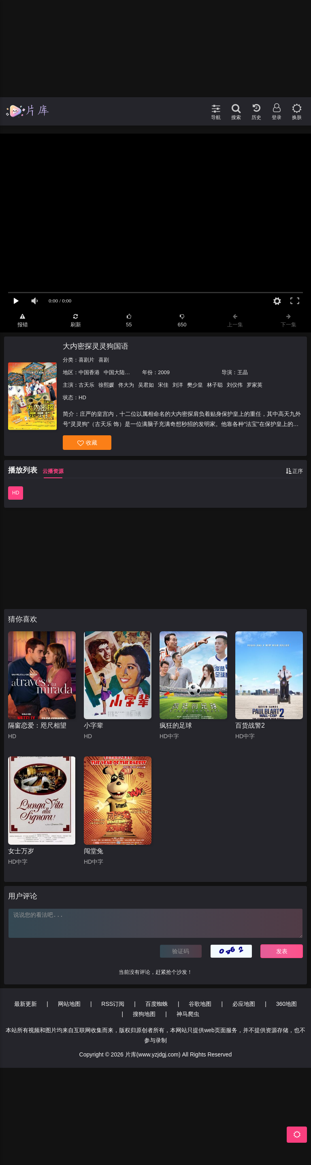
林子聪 (215, 385)
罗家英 (254, 385)
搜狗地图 (144, 1014)
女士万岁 (21, 851)
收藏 (87, 442)
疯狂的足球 (176, 725)
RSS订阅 (112, 1004)
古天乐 (86, 385)
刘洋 (178, 385)
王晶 (242, 372)
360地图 (286, 1004)
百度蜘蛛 (156, 1004)
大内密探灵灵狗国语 (95, 346)
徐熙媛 (106, 385)
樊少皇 (195, 385)
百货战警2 (250, 725)
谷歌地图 (200, 1004)
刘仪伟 (235, 385)
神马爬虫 (188, 1014)
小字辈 (93, 725)
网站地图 (69, 1004)
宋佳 (163, 385)
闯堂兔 (93, 851)
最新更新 (25, 1004)
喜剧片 (86, 360)
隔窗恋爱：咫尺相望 (37, 725)
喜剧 (103, 360)
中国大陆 (114, 372)
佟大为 (126, 385)
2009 (164, 372)
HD (15, 493)
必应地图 (243, 1004)
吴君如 (146, 385)
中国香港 (89, 372)
